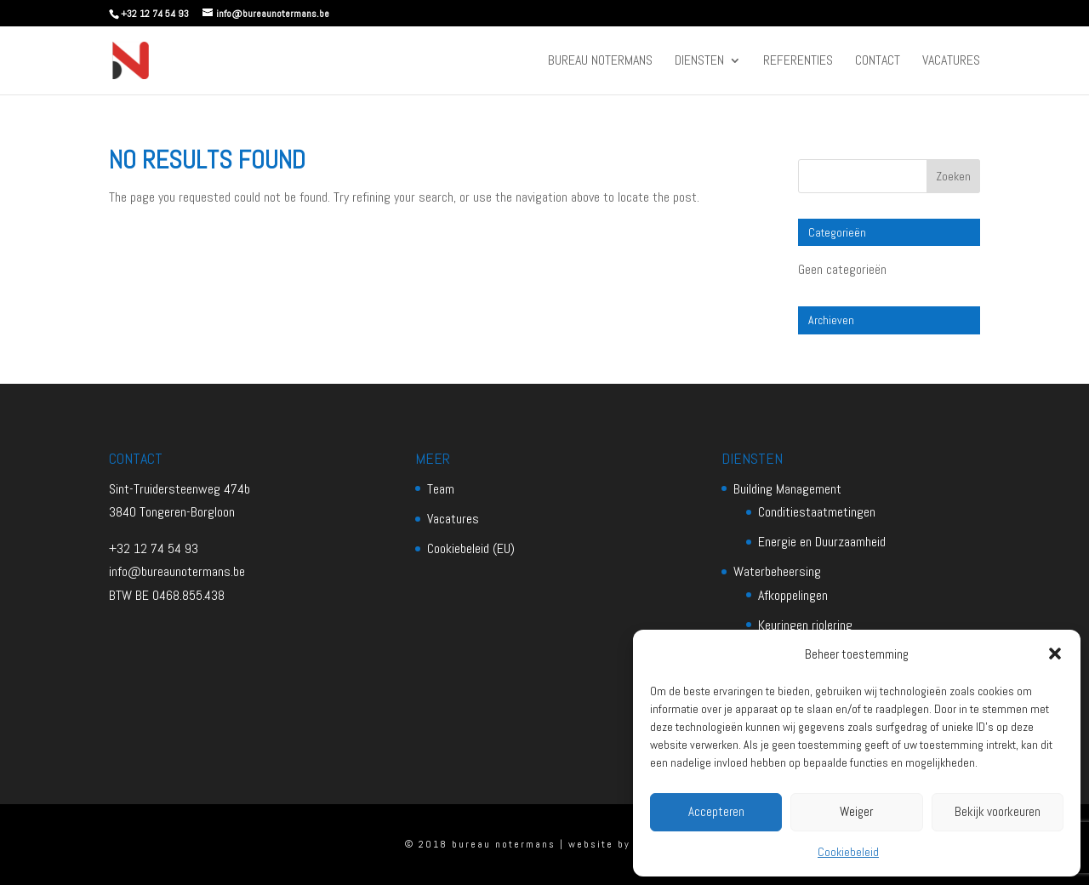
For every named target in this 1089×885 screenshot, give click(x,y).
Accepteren (716, 811)
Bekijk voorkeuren (998, 811)
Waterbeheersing (777, 571)
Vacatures (951, 61)
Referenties (798, 61)
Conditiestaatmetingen (816, 512)
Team (440, 489)
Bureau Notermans (600, 61)
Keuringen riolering (805, 625)
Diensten (699, 61)
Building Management (787, 489)
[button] (1054, 653)
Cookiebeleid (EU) (471, 548)
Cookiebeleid (848, 851)
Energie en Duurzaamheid (822, 542)
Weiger (856, 811)
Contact (877, 61)
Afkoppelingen (793, 595)
